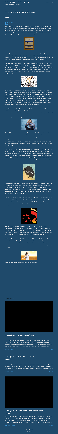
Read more (51, 349)
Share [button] (6, 349)
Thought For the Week (17, 2)
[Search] (47, 2)
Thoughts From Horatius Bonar (19, 334)
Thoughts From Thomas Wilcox (19, 356)
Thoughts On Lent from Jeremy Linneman (24, 410)
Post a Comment (11, 349)
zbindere (31, 431)
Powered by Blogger (29, 429)
